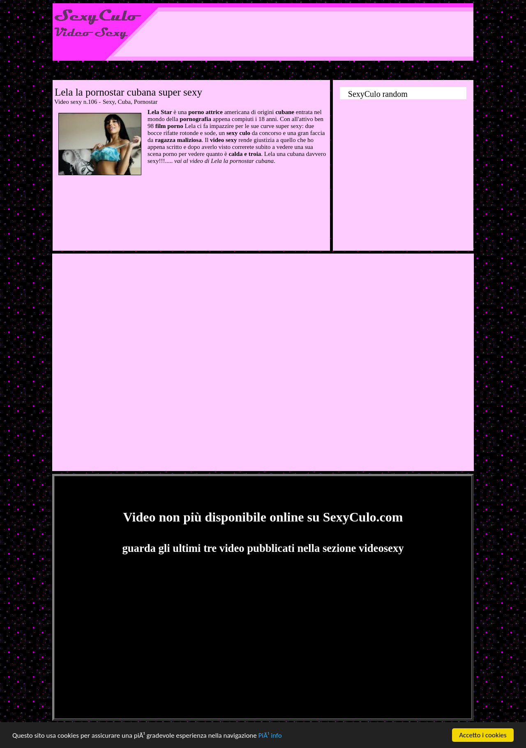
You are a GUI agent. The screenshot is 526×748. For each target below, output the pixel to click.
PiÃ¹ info (270, 735)
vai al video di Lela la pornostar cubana (224, 161)
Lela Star (160, 112)
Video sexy (68, 101)
